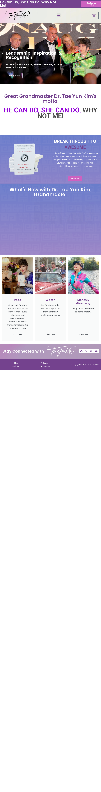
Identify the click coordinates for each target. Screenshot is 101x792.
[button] (59, 15)
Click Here (17, 334)
